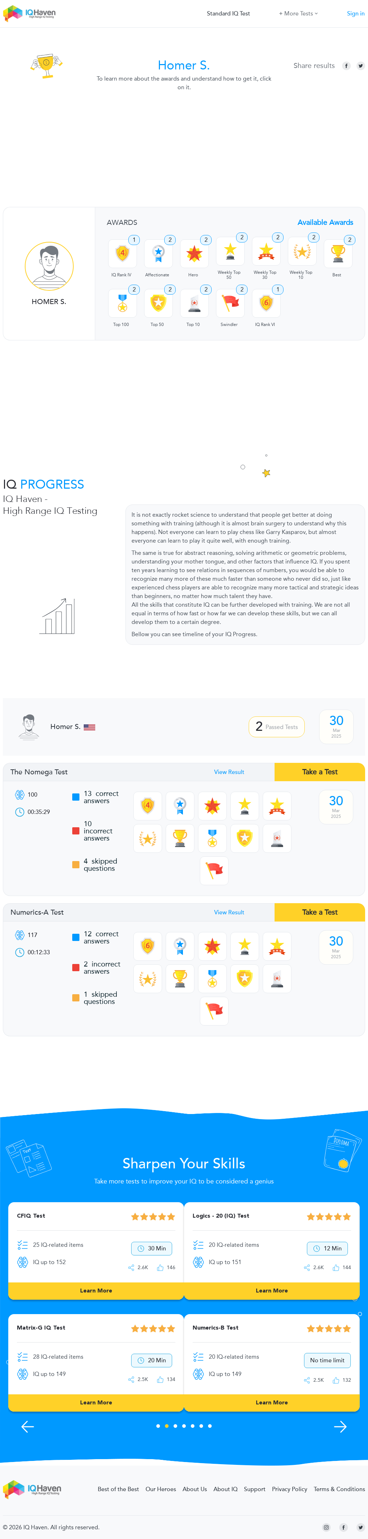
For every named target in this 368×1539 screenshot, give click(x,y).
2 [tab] (166, 1427)
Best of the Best (118, 1489)
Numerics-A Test (37, 912)
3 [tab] (175, 1427)
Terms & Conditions (339, 1489)
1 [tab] (158, 1427)
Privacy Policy (289, 1489)
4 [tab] (184, 1427)
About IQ (225, 1489)
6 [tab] (201, 1427)
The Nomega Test (39, 772)
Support (255, 1489)
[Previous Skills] (27, 1426)
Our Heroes (161, 1489)
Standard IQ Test (228, 13)
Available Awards (325, 222)
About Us (195, 1489)
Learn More (96, 1291)
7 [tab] (209, 1427)
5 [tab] (192, 1427)
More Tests (298, 13)
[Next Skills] (340, 1426)
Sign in (356, 13)
